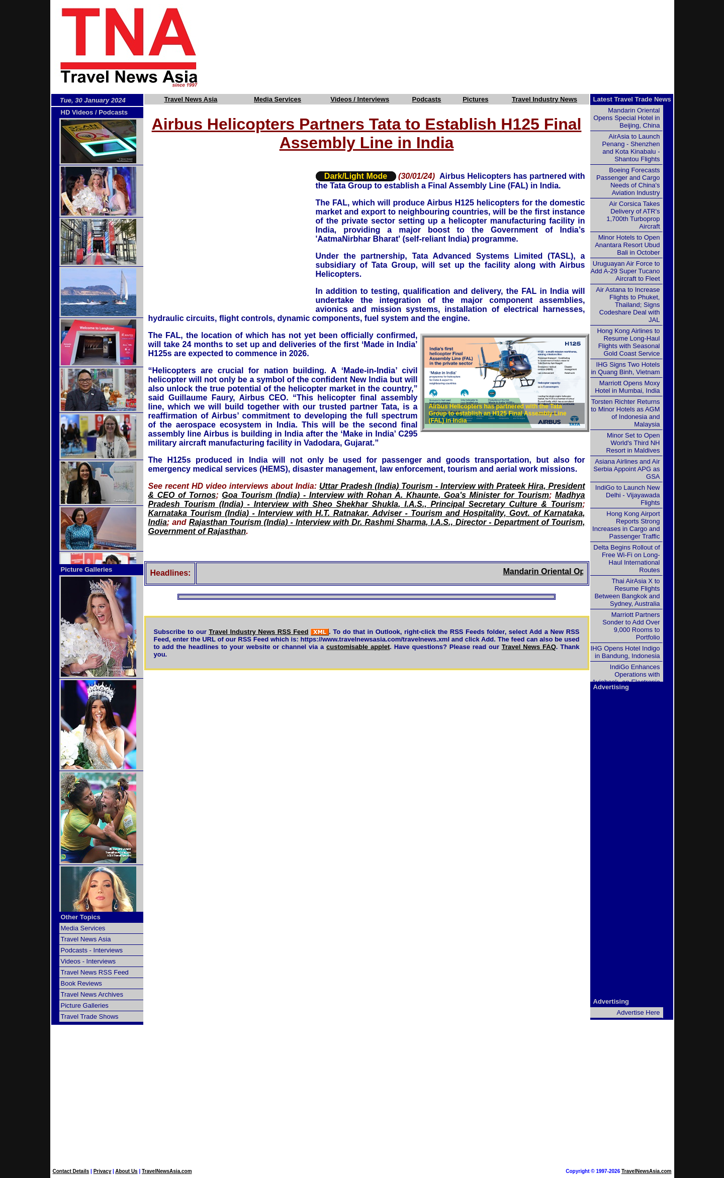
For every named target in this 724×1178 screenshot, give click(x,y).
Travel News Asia (191, 99)
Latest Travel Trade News (632, 99)
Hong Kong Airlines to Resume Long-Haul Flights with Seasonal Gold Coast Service (628, 342)
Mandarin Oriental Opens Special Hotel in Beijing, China (626, 117)
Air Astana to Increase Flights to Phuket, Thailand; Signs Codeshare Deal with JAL (628, 305)
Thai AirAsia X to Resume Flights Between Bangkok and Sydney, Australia (627, 592)
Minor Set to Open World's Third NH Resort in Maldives (633, 443)
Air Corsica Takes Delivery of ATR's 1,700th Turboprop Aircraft (633, 215)
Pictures (475, 99)
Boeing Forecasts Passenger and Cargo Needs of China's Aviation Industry (628, 181)
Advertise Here (638, 1012)
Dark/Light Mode (355, 176)
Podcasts (426, 99)
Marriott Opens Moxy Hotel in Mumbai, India (627, 386)
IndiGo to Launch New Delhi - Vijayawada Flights (627, 495)
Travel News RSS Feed (95, 972)
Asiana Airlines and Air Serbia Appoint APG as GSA (626, 469)
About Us (126, 1171)
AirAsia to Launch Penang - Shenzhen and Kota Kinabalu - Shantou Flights (631, 148)
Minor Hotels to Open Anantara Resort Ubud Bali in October (627, 245)
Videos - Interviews (88, 961)
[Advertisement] (453, 46)
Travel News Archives (92, 994)
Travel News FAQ (529, 647)
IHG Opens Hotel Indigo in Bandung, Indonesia (625, 652)
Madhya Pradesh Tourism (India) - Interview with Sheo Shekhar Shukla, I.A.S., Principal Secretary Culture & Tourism (366, 499)
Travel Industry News (544, 99)
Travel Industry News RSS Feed (258, 631)
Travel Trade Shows (90, 1016)
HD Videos (77, 112)
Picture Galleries (87, 569)
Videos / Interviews (359, 99)
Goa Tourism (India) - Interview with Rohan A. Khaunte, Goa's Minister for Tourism (385, 495)
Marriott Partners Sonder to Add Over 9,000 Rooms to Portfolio (631, 626)
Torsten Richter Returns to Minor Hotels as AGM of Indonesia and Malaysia (625, 413)
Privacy (103, 1171)
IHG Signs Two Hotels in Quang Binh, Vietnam (625, 368)
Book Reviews (81, 983)
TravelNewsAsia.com (167, 1171)
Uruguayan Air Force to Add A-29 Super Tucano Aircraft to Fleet (625, 271)
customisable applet (358, 647)
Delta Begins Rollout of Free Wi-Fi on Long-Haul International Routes (626, 559)
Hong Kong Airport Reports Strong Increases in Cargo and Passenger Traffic (626, 525)
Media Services (277, 99)
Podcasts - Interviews (92, 950)
